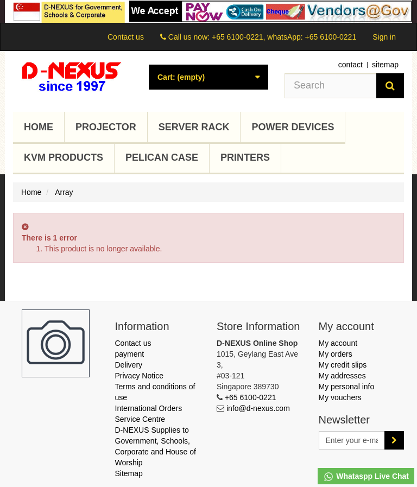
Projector (105, 127)
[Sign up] (394, 440)
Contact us (126, 37)
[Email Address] (352, 440)
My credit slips (343, 364)
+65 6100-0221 (250, 397)
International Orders (148, 408)
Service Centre (140, 419)
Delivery (129, 364)
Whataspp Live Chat (366, 476)
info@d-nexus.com (258, 408)
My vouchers (340, 397)
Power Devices (292, 127)
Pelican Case (161, 157)
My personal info (347, 386)
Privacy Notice (139, 375)
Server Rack (194, 127)
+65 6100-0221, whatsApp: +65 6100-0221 (284, 37)
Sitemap (129, 473)
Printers (245, 157)
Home (38, 127)
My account (338, 343)
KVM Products (63, 157)
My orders (335, 354)
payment (129, 354)
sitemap (385, 64)
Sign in (384, 37)
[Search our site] (331, 85)
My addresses (342, 375)
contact (350, 64)
